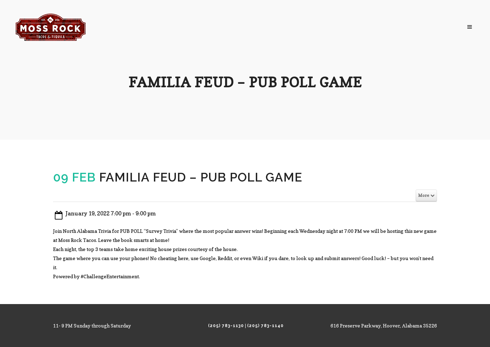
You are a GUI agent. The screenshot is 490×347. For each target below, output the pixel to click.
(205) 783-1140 (265, 325)
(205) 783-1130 (226, 325)
